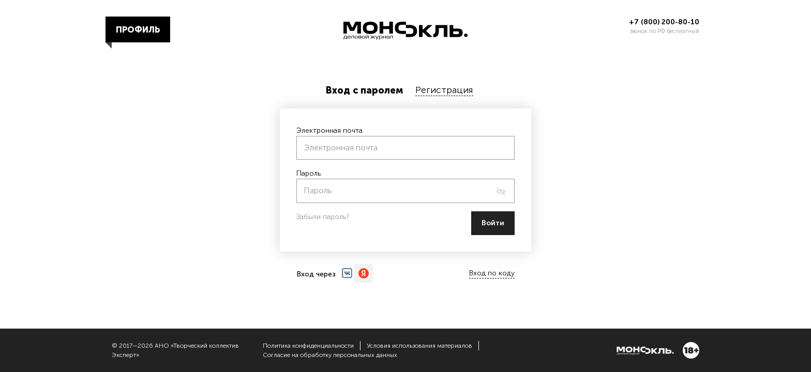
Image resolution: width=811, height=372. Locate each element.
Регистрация (444, 90)
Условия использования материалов (419, 345)
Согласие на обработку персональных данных (330, 355)
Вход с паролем (364, 90)
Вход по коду (492, 273)
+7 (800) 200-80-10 (664, 22)
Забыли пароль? (322, 216)
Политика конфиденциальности (308, 345)
